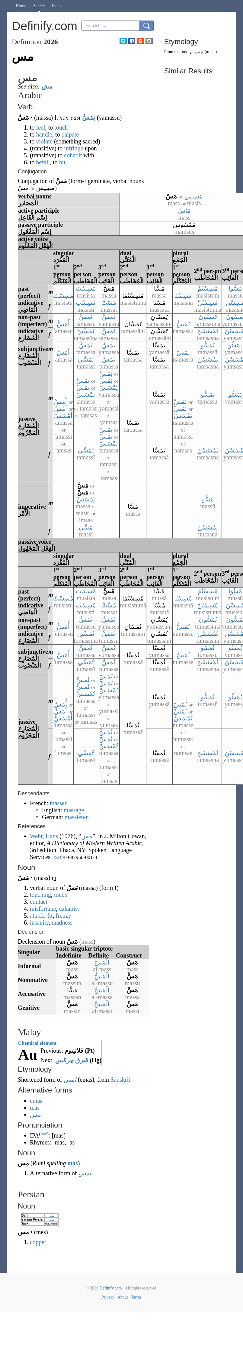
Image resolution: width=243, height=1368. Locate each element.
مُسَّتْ (108, 605)
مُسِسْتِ (86, 605)
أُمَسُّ (63, 626)
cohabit (73, 155)
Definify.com (111, 1288)
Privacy (107, 1297)
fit (50, 915)
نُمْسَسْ (183, 718)
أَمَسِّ (60, 408)
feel (40, 127)
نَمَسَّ (183, 352)
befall (43, 162)
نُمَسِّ (180, 711)
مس (52, 1215)
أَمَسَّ (63, 352)
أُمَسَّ (63, 655)
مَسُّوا (235, 288)
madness (62, 922)
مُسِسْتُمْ (208, 591)
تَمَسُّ (85, 317)
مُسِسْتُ (63, 598)
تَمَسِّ (83, 387)
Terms (136, 1297)
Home (21, 6)
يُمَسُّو (235, 648)
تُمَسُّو (208, 648)
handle (44, 134)
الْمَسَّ (102, 990)
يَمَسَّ (108, 345)
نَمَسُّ (183, 324)
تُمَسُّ (85, 619)
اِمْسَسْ (86, 499)
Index (57, 6)
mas (35, 1107)
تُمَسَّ (85, 648)
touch (61, 127)
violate (44, 141)
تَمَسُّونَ (208, 317)
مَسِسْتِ (86, 302)
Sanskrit (120, 1079)
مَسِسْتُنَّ (207, 302)
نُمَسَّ (183, 655)
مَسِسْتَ (86, 288)
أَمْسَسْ (63, 415)
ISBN (59, 857)
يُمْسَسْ (108, 690)
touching (40, 894)
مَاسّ (184, 210)
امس (70, 1079)
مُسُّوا (235, 591)
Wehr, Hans (44, 836)
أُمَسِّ (60, 711)
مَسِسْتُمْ (208, 288)
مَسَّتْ (108, 302)
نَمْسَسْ (183, 415)
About (122, 1297)
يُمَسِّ (106, 683)
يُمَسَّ (108, 648)
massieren (77, 817)
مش (47, 86)
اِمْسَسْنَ (207, 527)
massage (74, 810)
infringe (73, 148)
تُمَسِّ (83, 687)
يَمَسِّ (106, 380)
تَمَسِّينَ (85, 331)
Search (39, 6)
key (43, 1133)
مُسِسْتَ (86, 591)
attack (37, 915)
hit (62, 162)
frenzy (63, 915)
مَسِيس (193, 196)
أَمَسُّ (63, 324)
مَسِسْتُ (63, 295)
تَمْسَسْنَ (207, 331)
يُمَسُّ (108, 619)
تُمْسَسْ (85, 693)
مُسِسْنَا (183, 598)
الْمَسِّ (102, 1004)
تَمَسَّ (85, 345)
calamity (69, 908)
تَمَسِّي (86, 359)
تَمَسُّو (208, 345)
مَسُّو (208, 499)
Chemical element (37, 1043)
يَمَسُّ (88, 117)
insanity (39, 922)
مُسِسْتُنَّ (207, 605)
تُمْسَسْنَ (207, 633)
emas (36, 1100)
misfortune (43, 908)
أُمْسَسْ (63, 718)
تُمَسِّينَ (85, 633)
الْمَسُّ (102, 976)
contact (38, 901)
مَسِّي (86, 527)
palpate (70, 134)
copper (38, 1242)
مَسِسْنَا (183, 295)
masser (58, 803)
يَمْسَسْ (108, 387)
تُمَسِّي (86, 662)
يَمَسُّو (235, 345)
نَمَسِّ (180, 408)
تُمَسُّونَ (208, 619)
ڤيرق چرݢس (71, 1060)
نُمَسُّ (183, 626)
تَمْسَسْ (85, 394)
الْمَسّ (102, 962)
